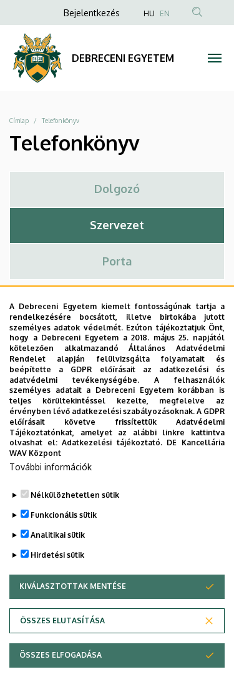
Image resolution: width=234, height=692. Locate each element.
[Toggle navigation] (215, 58)
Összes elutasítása (62, 640)
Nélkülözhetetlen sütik (75, 515)
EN (165, 13)
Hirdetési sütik (57, 575)
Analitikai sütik (58, 555)
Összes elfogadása (60, 675)
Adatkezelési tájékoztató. (112, 462)
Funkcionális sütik (64, 535)
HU (149, 13)
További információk (50, 487)
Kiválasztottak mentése (72, 606)
